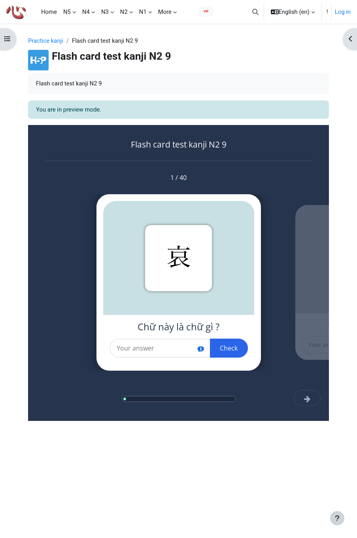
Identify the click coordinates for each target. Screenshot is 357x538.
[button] (255, 12)
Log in (343, 11)
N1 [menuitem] (143, 11)
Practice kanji (45, 40)
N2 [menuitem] (124, 11)
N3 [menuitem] (105, 11)
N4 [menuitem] (86, 11)
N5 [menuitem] (67, 11)
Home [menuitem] (49, 11)
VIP (206, 11)
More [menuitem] (165, 11)
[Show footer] (337, 518)
